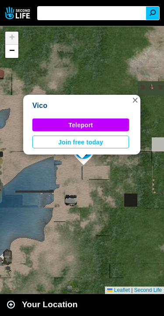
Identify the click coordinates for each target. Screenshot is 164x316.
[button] (135, 100)
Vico (39, 105)
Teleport (81, 125)
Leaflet (118, 290)
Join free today (80, 142)
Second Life (18, 13)
